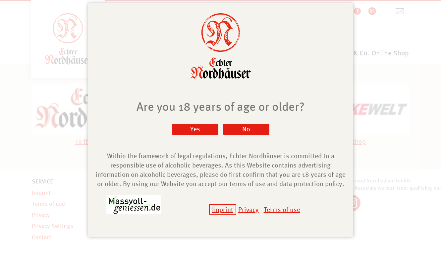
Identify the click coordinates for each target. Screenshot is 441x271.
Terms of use (282, 209)
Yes (195, 129)
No (246, 129)
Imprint (222, 209)
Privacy (248, 209)
